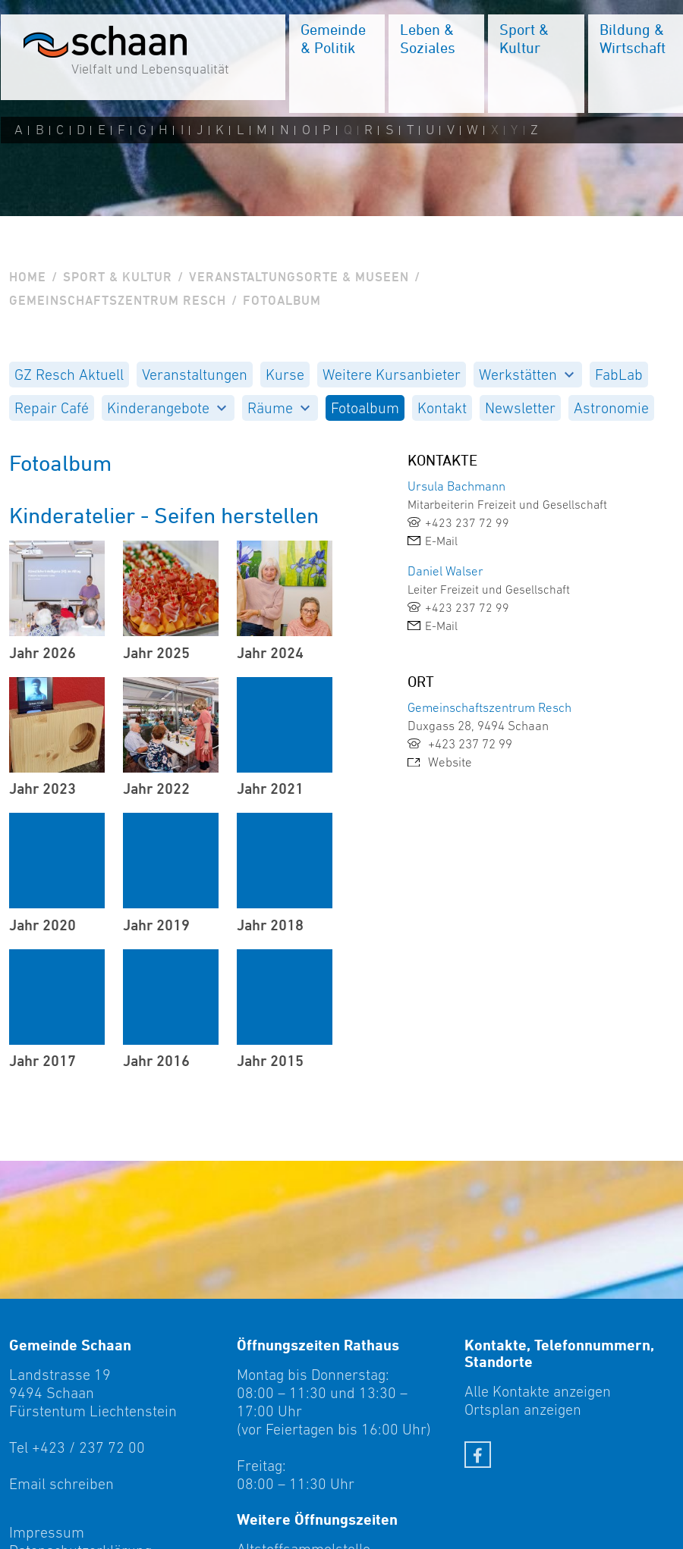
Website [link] (440, 762)
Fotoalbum (365, 408)
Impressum (46, 1532)
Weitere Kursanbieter (392, 374)
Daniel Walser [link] (445, 571)
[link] (512, 522)
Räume (278, 408)
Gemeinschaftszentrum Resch (117, 300)
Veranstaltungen (194, 374)
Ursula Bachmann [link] (456, 486)
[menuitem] (336, 64)
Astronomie (611, 408)
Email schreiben (61, 1483)
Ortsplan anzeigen (522, 1409)
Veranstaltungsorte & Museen (299, 276)
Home (27, 276)
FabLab (619, 374)
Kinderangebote (166, 408)
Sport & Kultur (117, 276)
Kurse (285, 374)
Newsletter (520, 408)
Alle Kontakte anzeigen (537, 1391)
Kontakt (442, 408)
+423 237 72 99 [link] (460, 743)
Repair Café (51, 408)
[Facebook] (477, 1454)
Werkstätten (526, 374)
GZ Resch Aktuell (69, 374)
